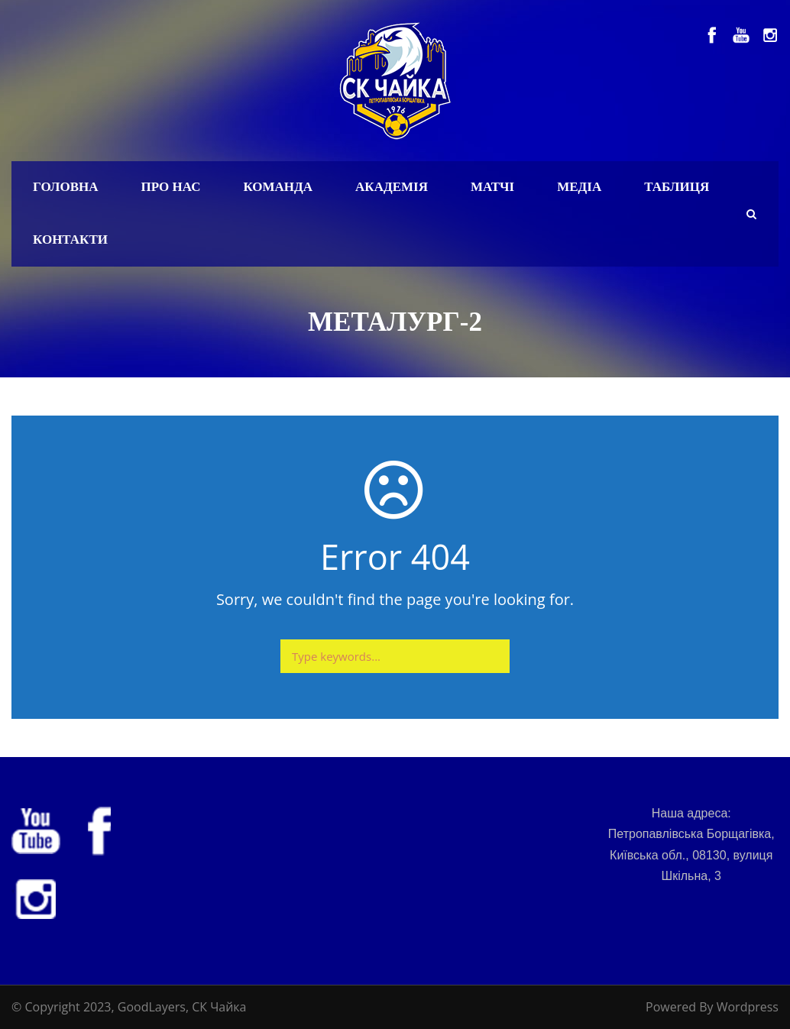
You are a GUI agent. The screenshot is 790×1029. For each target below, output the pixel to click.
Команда (277, 187)
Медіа (579, 187)
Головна (66, 187)
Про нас (171, 187)
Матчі (492, 187)
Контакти (70, 239)
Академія (391, 187)
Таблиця (676, 187)
